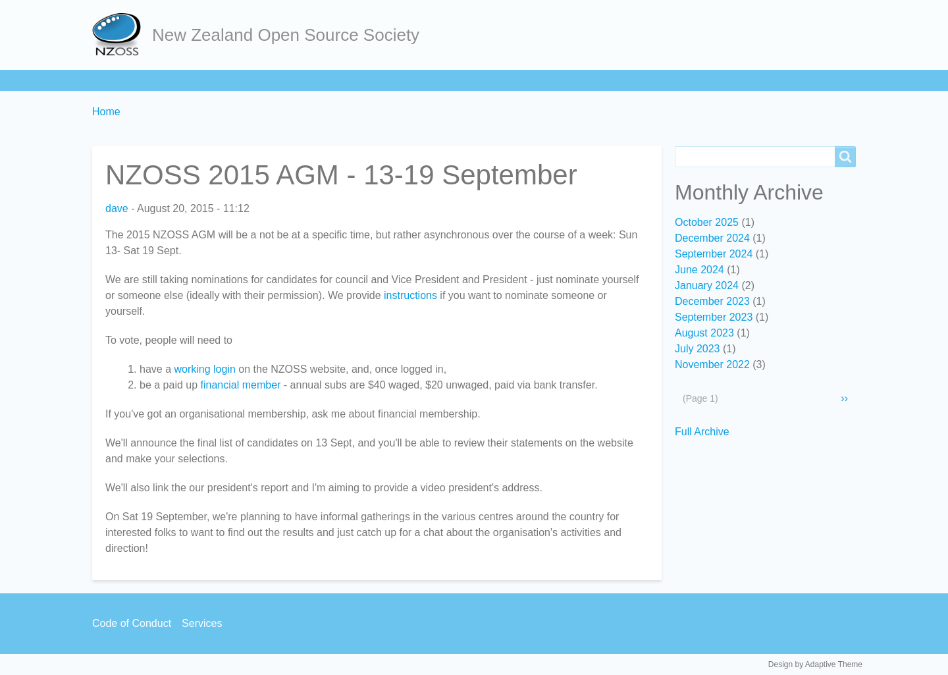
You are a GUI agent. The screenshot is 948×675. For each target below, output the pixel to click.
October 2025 (707, 222)
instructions (410, 295)
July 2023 (697, 348)
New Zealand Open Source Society (285, 35)
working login (204, 369)
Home (113, 80)
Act (313, 80)
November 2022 (712, 364)
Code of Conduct (131, 623)
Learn (266, 80)
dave (116, 208)
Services (447, 80)
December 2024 (712, 238)
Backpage (579, 80)
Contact (512, 80)
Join (216, 80)
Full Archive (702, 431)
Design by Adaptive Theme (815, 664)
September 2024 (713, 253)
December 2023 (712, 301)
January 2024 (707, 285)
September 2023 (713, 317)
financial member (241, 385)
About (167, 80)
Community (374, 80)
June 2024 (699, 269)
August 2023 (704, 332)
